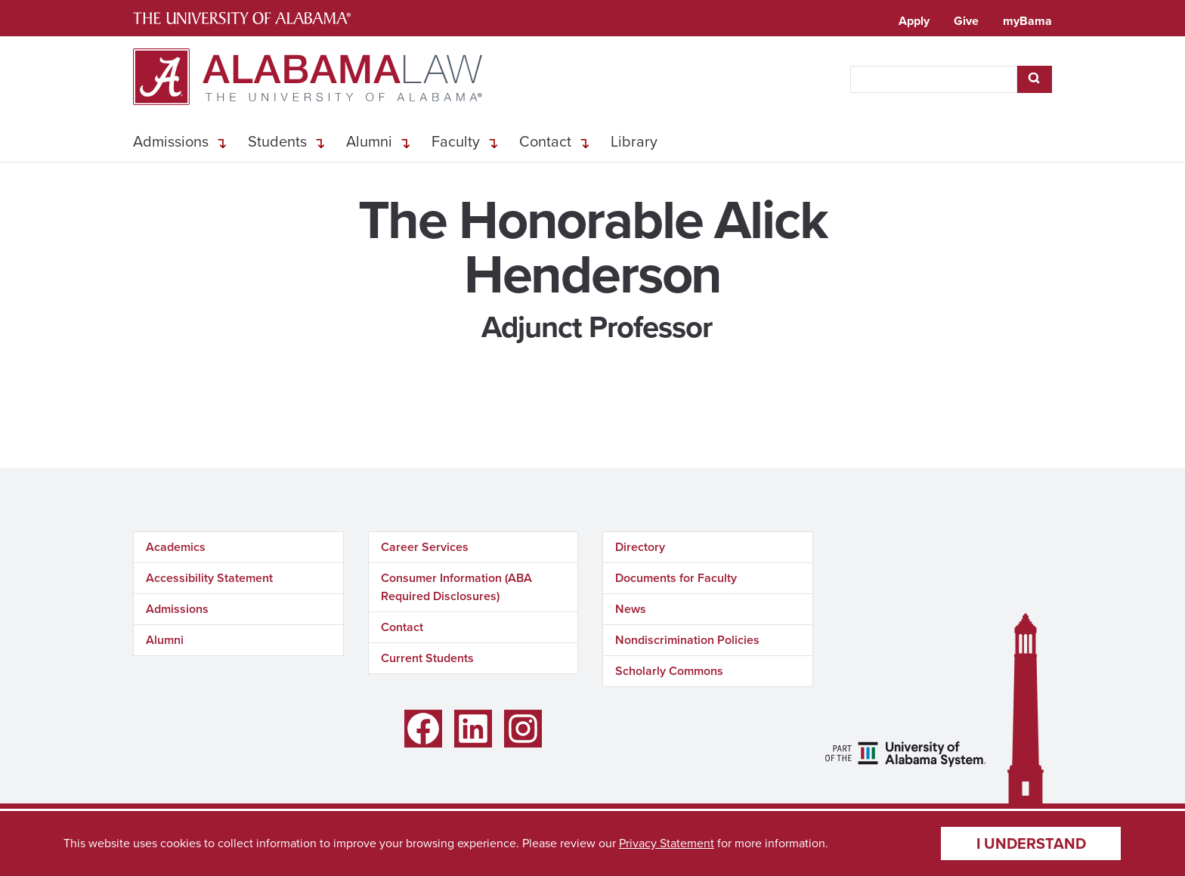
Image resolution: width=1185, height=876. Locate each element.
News (630, 609)
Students (277, 141)
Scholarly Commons (669, 670)
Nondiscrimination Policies (687, 639)
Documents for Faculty (676, 578)
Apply (914, 20)
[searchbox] (933, 79)
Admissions (171, 141)
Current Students (427, 658)
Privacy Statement (666, 843)
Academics (176, 547)
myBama (1027, 20)
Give (966, 20)
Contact (545, 141)
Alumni (369, 141)
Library (634, 141)
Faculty (456, 141)
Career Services (425, 547)
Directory (640, 547)
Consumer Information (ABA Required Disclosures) (456, 587)
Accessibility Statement (209, 578)
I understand (1031, 843)
